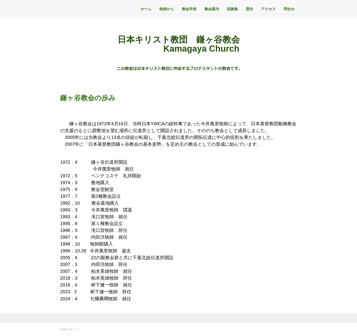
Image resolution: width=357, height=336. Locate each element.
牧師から (166, 9)
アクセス (268, 9)
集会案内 (211, 9)
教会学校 (189, 9)
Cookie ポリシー (70, 329)
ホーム (145, 9)
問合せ (289, 9)
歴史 (249, 9)
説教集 (232, 9)
